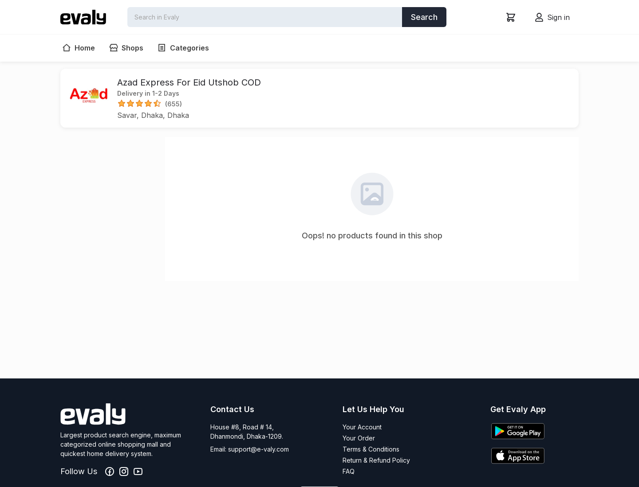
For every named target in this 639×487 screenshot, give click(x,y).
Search (424, 17)
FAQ (349, 471)
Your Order (359, 438)
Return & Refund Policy (376, 460)
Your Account (362, 427)
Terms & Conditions (371, 449)
